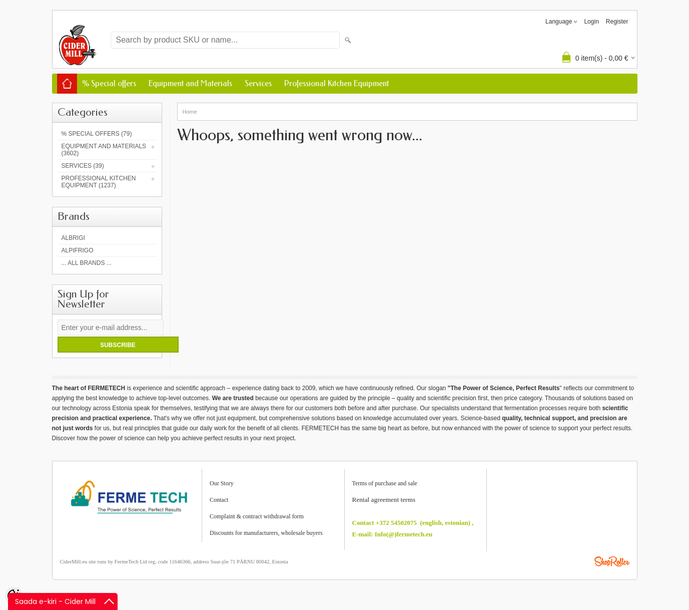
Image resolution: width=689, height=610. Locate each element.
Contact (219, 499)
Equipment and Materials (190, 83)
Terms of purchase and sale (384, 483)
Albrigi (73, 237)
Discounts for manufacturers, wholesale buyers (266, 532)
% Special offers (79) (97, 133)
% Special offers (109, 83)
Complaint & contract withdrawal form (257, 516)
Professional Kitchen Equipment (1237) (99, 182)
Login (591, 21)
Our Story (222, 483)
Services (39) (83, 165)
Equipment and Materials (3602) (104, 150)
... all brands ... (87, 262)
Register (617, 21)
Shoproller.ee (611, 561)
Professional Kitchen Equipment (336, 83)
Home (190, 112)
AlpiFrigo (78, 250)
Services (258, 83)
